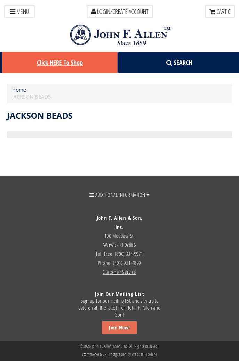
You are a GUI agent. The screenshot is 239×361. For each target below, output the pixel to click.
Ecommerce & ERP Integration (104, 354)
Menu (19, 11)
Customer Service (119, 271)
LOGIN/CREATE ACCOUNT (120, 11)
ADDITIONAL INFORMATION (119, 194)
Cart (219, 11)
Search (179, 62)
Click (60, 62)
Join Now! (119, 327)
